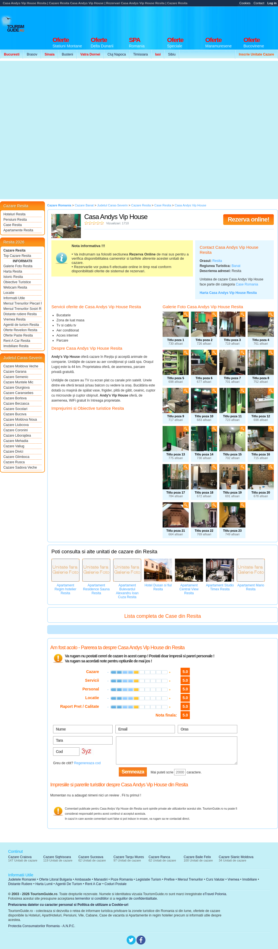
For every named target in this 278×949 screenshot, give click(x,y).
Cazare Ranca (159, 857)
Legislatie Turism (148, 879)
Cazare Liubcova (16, 425)
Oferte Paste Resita (18, 335)
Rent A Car (93, 884)
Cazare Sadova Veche (20, 467)
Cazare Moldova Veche (20, 366)
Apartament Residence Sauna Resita (96, 589)
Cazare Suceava (90, 857)
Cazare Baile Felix (197, 857)
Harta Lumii (44, 884)
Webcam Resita (15, 287)
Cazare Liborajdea (17, 435)
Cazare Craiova (19, 857)
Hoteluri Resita (14, 214)
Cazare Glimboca (16, 457)
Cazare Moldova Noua (20, 419)
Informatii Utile (14, 298)
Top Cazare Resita (17, 256)
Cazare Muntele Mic (18, 382)
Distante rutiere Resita (20, 314)
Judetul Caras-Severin (22, 358)
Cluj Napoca (117, 54)
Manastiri (101, 879)
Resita (217, 261)
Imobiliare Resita (15, 346)
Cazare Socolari (15, 409)
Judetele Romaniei (22, 879)
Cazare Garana (14, 372)
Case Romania (247, 284)
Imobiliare (249, 879)
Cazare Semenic (15, 377)
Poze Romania (122, 879)
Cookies (244, 3)
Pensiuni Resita (15, 220)
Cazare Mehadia (15, 441)
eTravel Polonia (214, 894)
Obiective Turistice (17, 282)
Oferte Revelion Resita (20, 330)
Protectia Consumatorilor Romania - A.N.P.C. (41, 926)
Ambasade (83, 879)
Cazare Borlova (15, 398)
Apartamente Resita (18, 230)
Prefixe (169, 879)
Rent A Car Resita (16, 341)
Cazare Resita (14, 250)
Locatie (8, 293)
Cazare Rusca (14, 462)
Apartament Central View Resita (189, 589)
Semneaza (133, 772)
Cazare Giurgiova (16, 388)
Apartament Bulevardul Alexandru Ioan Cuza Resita (127, 591)
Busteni (67, 54)
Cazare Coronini (15, 430)
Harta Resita (12, 271)
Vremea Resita (14, 319)
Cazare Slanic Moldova (236, 857)
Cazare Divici (13, 451)
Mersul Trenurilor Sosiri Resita (22, 309)
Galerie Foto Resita (17, 266)
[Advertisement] (68, 130)
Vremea (233, 879)
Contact (259, 3)
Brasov (32, 54)
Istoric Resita (13, 277)
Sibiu (172, 54)
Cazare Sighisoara (57, 857)
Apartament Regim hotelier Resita (65, 589)
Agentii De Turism (69, 884)
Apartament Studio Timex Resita (220, 587)
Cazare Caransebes (18, 393)
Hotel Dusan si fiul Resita (158, 587)
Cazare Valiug (13, 446)
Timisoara (140, 54)
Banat (236, 266)
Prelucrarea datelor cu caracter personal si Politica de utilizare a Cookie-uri (68, 905)
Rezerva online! (248, 219)
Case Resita (12, 225)
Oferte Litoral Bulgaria (55, 879)
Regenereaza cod (87, 763)
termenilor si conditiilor (92, 898)
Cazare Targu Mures (128, 857)
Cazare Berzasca (16, 404)
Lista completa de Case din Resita (162, 616)
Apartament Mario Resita (250, 587)
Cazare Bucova (14, 414)
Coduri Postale (115, 884)
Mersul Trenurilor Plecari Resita (22, 303)
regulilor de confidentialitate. (137, 898)
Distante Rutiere (20, 884)
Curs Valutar (215, 879)
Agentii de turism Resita (21, 325)
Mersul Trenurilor (190, 879)
